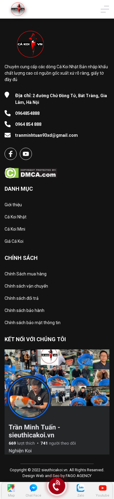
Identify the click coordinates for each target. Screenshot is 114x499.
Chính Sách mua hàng (26, 273)
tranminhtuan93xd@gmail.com (46, 135)
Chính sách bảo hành (24, 310)
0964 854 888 (28, 124)
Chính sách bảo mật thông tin (32, 322)
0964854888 (27, 113)
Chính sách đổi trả (22, 298)
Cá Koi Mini (15, 229)
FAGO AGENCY (79, 475)
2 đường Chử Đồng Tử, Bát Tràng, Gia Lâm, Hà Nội (61, 99)
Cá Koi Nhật (15, 216)
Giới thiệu (13, 204)
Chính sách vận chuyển (26, 286)
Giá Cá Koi (14, 241)
